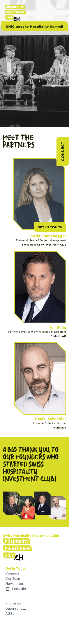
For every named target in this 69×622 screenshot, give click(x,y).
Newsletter (14, 583)
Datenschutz (15, 608)
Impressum (14, 603)
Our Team (13, 578)
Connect (63, 151)
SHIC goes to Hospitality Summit (34, 26)
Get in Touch (49, 227)
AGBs (9, 613)
